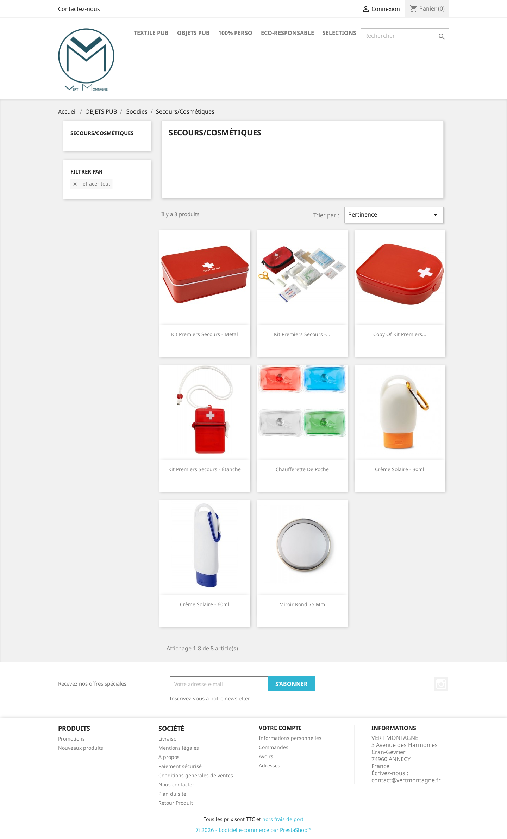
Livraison (169, 738)
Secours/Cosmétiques (101, 132)
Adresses (269, 765)
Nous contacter (176, 784)
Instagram (441, 684)
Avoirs (266, 756)
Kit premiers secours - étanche (204, 469)
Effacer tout (91, 183)
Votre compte (280, 728)
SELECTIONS (339, 33)
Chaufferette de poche (302, 469)
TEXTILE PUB (151, 33)
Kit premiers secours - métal (204, 334)
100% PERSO (235, 33)
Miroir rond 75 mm (302, 604)
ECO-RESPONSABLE (287, 33)
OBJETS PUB (193, 33)
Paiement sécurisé (180, 766)
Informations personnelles (290, 738)
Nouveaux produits (80, 747)
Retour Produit (175, 803)
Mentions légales (178, 747)
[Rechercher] (405, 35)
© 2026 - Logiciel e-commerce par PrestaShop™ (254, 829)
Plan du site (172, 793)
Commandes (273, 747)
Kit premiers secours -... (302, 334)
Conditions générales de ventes (195, 775)
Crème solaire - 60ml (204, 604)
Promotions (71, 738)
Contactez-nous (79, 9)
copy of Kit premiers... (399, 334)
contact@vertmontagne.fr (406, 780)
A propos (169, 757)
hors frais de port (282, 819)
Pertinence (394, 215)
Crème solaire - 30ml (399, 469)
